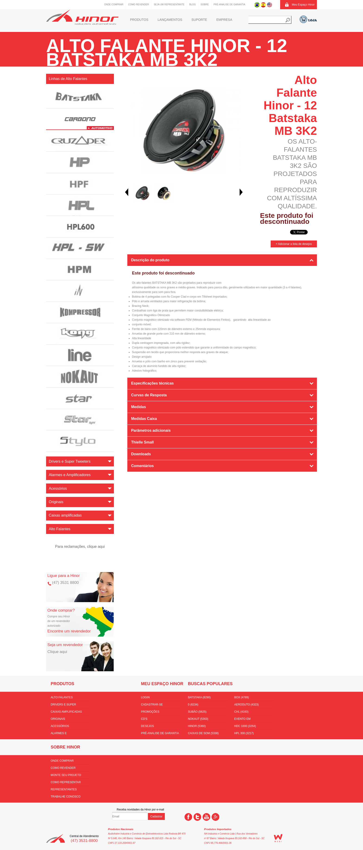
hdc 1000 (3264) (245, 726)
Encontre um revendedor (69, 631)
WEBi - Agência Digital (278, 838)
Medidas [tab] (138, 407)
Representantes (64, 789)
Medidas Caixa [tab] (144, 419)
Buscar (287, 20)
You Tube (206, 817)
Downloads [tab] (141, 454)
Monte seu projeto (66, 775)
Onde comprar (113, 4)
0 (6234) (193, 704)
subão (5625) (197, 711)
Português (257, 4)
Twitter (197, 817)
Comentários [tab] (142, 466)
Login (145, 697)
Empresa (224, 20)
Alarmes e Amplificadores (63, 734)
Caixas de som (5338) (203, 733)
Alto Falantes (62, 697)
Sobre (205, 4)
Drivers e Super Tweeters (63, 705)
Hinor (82, 17)
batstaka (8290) (199, 697)
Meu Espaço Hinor (303, 4)
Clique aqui (57, 652)
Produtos (139, 20)
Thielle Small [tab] (142, 442)
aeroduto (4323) (246, 704)
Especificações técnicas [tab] (152, 383)
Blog (192, 4)
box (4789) (241, 697)
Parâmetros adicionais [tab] (151, 430)
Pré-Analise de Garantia (229, 4)
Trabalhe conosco (66, 796)
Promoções (150, 711)
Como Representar (66, 782)
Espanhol (263, 4)
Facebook (188, 817)
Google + (215, 817)
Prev (126, 192)
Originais (58, 719)
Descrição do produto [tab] (150, 260)
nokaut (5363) (198, 719)
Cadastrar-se (152, 704)
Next (241, 192)
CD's (144, 719)
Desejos (147, 726)
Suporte (199, 20)
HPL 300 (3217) (244, 733)
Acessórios (60, 726)
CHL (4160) (241, 711)
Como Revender (138, 4)
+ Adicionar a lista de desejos (294, 244)
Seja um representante (169, 4)
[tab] (222, 479)
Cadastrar (156, 816)
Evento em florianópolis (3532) (250, 719)
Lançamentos (170, 20)
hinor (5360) (197, 726)
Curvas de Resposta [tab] (149, 395)
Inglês (269, 4)
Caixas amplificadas (66, 711)
